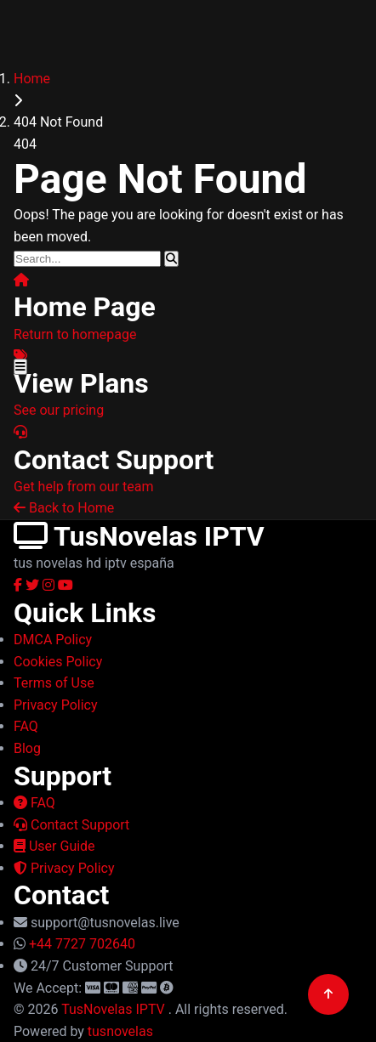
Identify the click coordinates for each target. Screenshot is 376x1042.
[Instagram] (50, 585)
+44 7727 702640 (82, 944)
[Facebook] (20, 585)
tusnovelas (120, 1031)
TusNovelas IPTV (114, 1009)
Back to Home (64, 508)
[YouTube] (65, 585)
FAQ (34, 803)
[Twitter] (34, 585)
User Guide (54, 846)
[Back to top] (328, 994)
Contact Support (71, 825)
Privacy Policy (64, 868)
